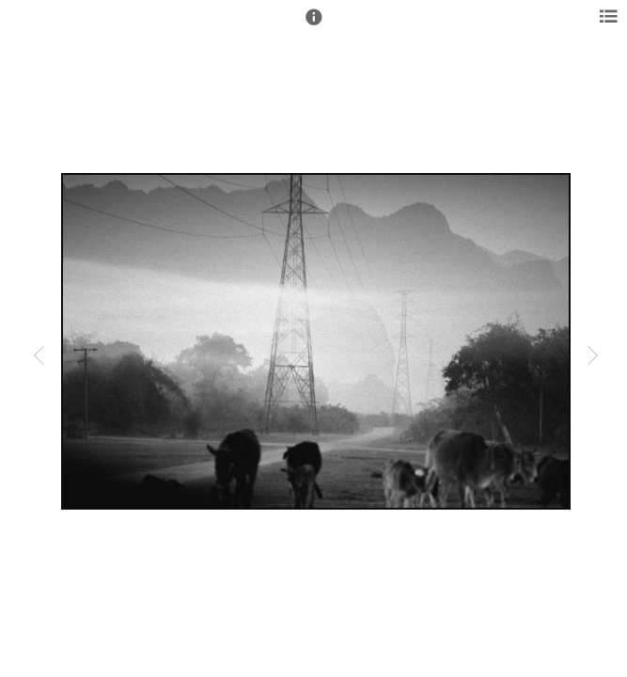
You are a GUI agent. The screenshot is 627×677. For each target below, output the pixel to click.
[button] (314, 25)
